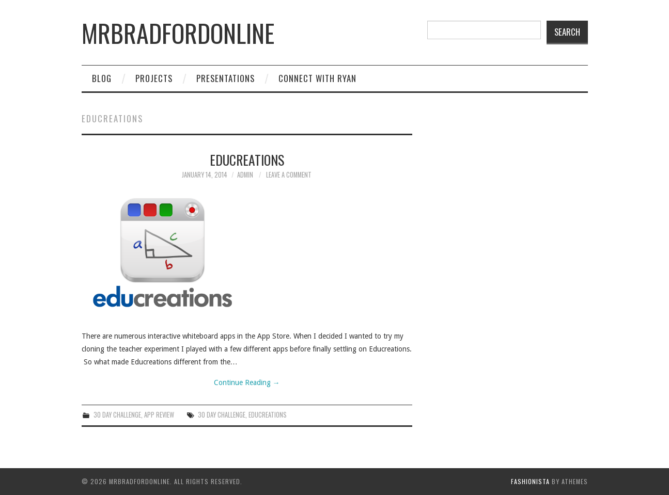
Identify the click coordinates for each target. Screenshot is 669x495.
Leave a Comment (289, 175)
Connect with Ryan (317, 78)
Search (567, 31)
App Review (159, 415)
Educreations (247, 159)
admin (245, 175)
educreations (267, 415)
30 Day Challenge (117, 415)
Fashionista (530, 481)
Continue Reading (247, 382)
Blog (102, 78)
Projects (154, 78)
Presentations (225, 78)
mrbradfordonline (178, 32)
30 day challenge (221, 415)
